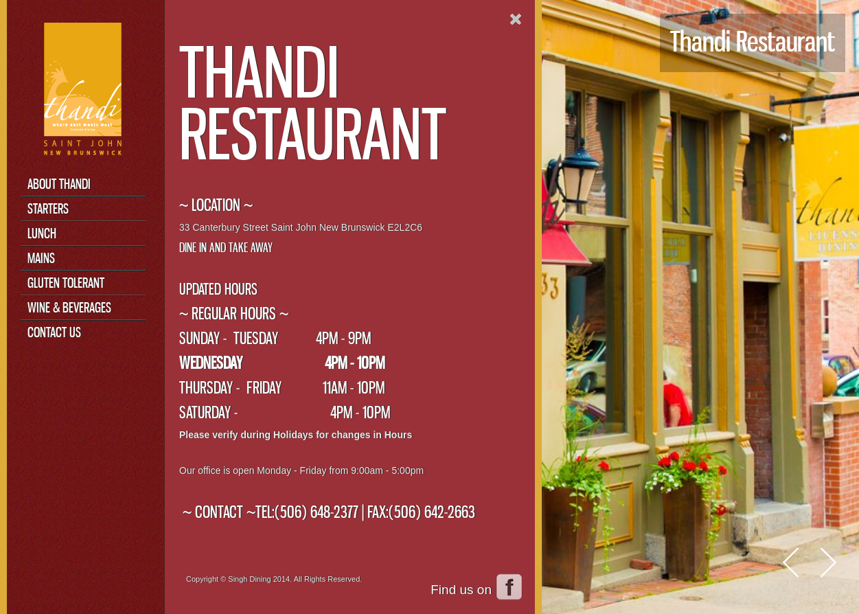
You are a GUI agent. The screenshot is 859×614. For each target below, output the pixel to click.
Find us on (461, 589)
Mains (41, 258)
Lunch (41, 233)
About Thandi (59, 184)
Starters (48, 208)
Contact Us (54, 332)
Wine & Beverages (69, 307)
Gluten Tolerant (65, 283)
